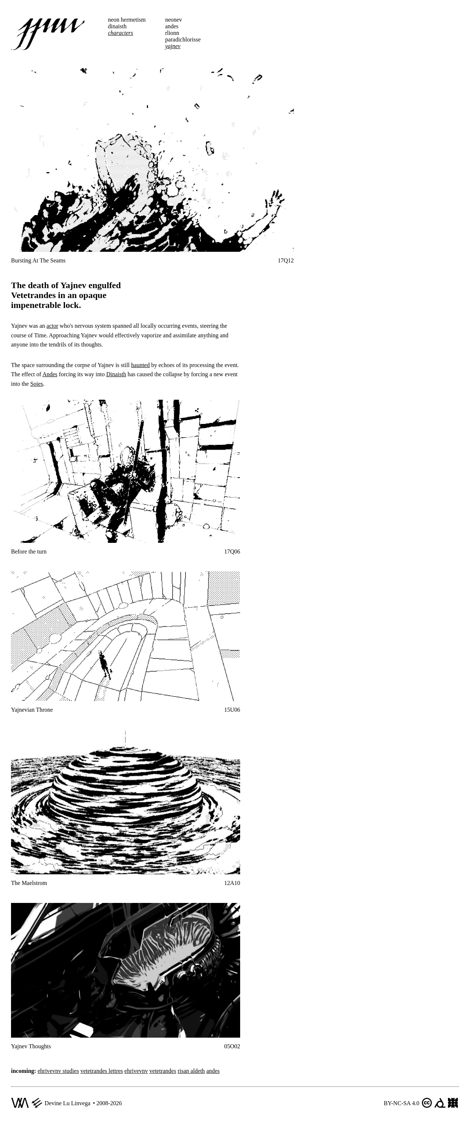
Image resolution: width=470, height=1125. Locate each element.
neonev (173, 20)
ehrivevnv (136, 1071)
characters (120, 33)
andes (171, 26)
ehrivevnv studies (58, 1071)
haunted (140, 365)
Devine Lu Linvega (67, 1103)
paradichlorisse (183, 39)
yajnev (173, 46)
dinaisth (117, 26)
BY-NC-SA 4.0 (401, 1103)
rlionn (172, 33)
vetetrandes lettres (101, 1071)
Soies (36, 384)
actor (52, 326)
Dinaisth (116, 374)
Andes (49, 374)
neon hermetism (127, 20)
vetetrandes (162, 1071)
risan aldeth (191, 1071)
